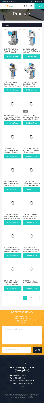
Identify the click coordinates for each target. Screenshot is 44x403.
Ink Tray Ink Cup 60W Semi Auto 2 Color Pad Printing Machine (31, 150)
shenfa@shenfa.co (9, 1)
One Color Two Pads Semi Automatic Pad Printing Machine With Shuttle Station (12, 217)
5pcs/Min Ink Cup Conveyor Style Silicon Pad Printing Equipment (12, 117)
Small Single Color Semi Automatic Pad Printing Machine (11, 183)
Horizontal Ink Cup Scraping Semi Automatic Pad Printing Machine (12, 85)
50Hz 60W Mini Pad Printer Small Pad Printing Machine (11, 51)
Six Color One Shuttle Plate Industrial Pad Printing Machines (30, 216)
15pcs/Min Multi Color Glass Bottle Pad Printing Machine (30, 84)
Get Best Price (12, 57)
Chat (39, 6)
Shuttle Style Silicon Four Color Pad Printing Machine (31, 51)
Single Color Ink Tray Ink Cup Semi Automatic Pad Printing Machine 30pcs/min (31, 184)
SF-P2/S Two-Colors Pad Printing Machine (30, 282)
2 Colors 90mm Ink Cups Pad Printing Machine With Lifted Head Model (11, 283)
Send (37, 350)
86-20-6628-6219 (35, 1)
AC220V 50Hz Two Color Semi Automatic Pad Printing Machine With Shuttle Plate (12, 250)
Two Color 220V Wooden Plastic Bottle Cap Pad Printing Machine (12, 151)
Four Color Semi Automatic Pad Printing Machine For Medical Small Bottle (31, 118)
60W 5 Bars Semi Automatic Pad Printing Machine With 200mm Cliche (31, 250)
